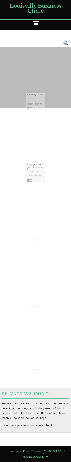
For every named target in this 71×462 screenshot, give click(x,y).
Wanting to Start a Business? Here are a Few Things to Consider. (35, 238)
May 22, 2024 (31, 169)
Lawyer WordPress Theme (23, 451)
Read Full (31, 107)
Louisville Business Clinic (35, 8)
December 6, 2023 (33, 239)
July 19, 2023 (33, 306)
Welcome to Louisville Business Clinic (36, 97)
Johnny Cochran (36, 99)
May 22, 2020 (31, 99)
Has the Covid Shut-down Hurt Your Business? (35, 369)
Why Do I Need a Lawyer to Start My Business (35, 305)
